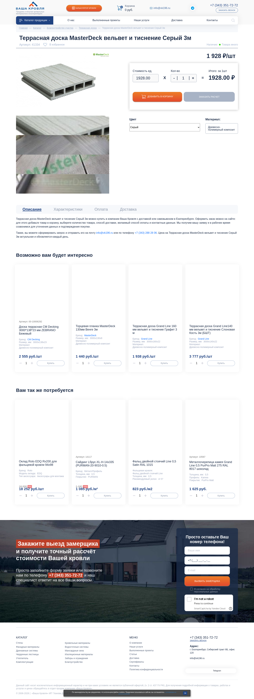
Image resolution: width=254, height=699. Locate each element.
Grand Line (146, 338)
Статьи (133, 654)
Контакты (134, 665)
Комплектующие (24, 662)
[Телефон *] (207, 560)
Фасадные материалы (27, 647)
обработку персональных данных (207, 590)
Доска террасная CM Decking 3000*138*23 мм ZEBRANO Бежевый (39, 330)
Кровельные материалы (77, 643)
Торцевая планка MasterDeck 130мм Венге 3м (95, 327)
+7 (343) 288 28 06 (146, 232)
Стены (19, 643)
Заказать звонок (227, 10)
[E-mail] (207, 570)
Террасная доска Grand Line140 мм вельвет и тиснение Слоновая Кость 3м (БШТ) (212, 329)
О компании (135, 643)
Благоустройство (74, 662)
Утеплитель (22, 658)
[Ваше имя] (207, 550)
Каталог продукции (34, 20)
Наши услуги (136, 646)
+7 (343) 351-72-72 (224, 5)
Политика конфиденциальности (146, 669)
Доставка (134, 658)
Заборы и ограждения (76, 658)
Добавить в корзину (157, 97)
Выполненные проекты (141, 650)
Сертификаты (136, 662)
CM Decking (34, 339)
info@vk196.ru (162, 8)
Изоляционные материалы (79, 654)
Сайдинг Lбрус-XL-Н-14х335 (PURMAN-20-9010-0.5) (95, 463)
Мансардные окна (74, 650)
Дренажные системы (27, 650)
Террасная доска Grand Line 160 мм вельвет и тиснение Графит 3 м (155, 329)
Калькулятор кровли (84, 8)
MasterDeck (90, 335)
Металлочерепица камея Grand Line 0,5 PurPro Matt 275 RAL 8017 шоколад (210, 465)
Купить (50, 363)
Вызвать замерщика (207, 581)
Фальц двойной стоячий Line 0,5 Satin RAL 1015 (154, 463)
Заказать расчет (209, 96)
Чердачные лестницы (27, 654)
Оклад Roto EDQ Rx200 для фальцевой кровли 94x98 (38, 463)
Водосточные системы (77, 647)
